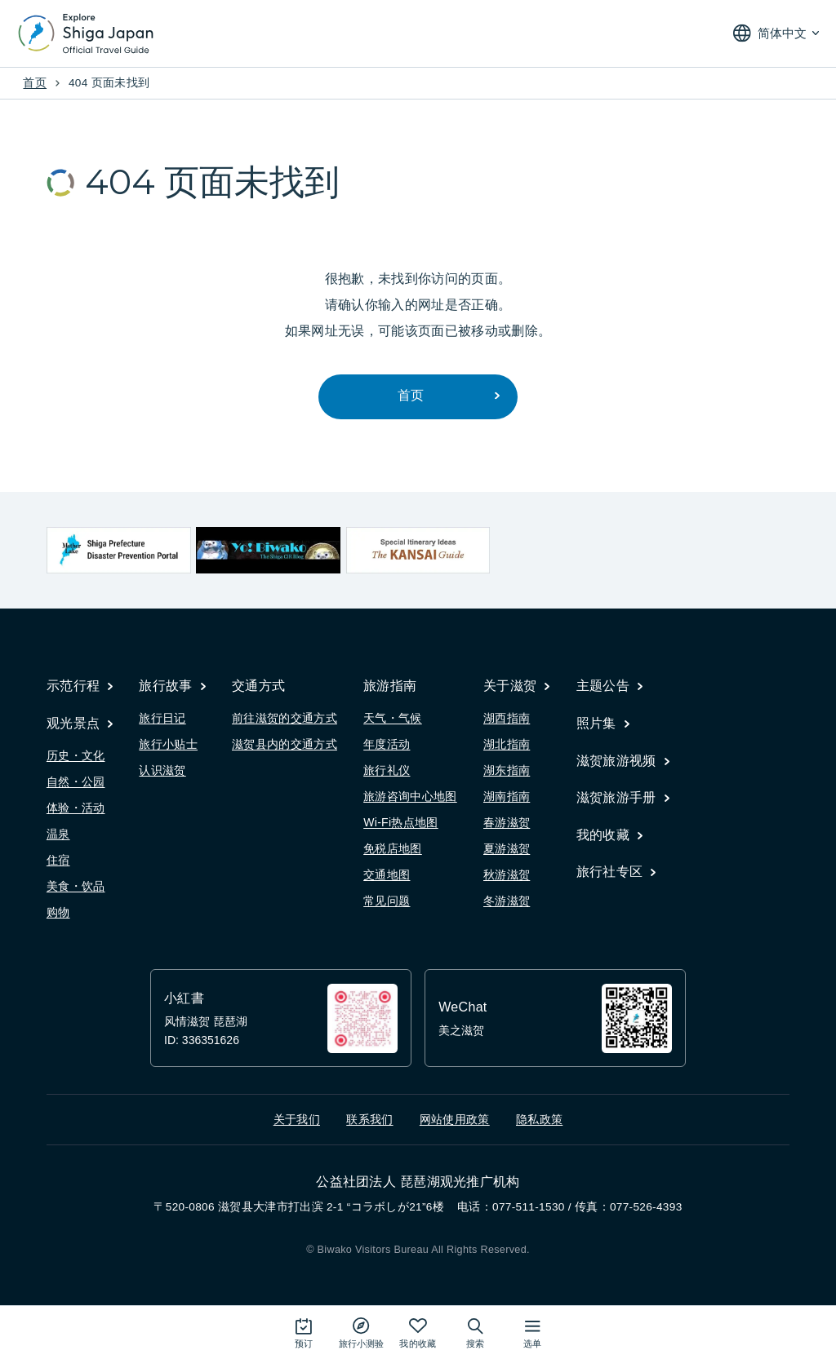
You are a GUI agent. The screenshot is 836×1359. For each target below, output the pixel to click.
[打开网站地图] (532, 1332)
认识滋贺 (162, 770)
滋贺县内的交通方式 (284, 743)
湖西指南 (506, 717)
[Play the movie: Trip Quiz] (361, 1332)
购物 (58, 912)
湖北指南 (506, 743)
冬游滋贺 (506, 900)
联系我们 (369, 1119)
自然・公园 (76, 781)
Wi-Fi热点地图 (400, 822)
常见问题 (386, 900)
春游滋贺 (506, 822)
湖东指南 (506, 770)
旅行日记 (162, 717)
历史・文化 (76, 755)
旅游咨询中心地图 (410, 796)
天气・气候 (392, 717)
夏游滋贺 (506, 848)
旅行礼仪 (386, 770)
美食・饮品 (76, 885)
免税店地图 (392, 848)
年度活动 (386, 743)
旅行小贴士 (168, 743)
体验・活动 (76, 807)
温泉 (58, 833)
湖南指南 (506, 796)
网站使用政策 (455, 1119)
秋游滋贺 (506, 874)
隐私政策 (539, 1119)
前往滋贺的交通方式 (284, 717)
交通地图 (386, 874)
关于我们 (296, 1119)
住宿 (58, 859)
